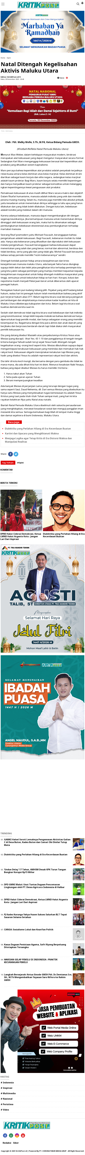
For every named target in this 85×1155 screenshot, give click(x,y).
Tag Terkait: (8, 462)
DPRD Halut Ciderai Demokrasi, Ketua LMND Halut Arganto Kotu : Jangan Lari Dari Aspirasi (20, 536)
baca (60, 78)
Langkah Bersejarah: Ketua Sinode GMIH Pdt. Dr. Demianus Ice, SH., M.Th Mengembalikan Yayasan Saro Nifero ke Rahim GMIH (38, 977)
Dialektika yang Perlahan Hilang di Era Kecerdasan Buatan (38, 428)
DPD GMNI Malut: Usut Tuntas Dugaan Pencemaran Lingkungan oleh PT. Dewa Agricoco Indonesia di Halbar (34, 886)
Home (3, 58)
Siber (16, 1142)
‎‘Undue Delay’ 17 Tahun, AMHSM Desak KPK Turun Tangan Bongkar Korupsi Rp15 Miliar (35, 871)
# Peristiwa (7, 1104)
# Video (5, 1109)
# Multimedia (8, 1093)
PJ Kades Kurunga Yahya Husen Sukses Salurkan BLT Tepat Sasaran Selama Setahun (35, 916)
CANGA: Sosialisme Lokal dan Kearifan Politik (28, 929)
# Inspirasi (6, 1087)
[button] (82, 2)
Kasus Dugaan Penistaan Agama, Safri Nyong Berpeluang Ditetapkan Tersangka (35, 946)
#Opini (20, 462)
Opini (9, 58)
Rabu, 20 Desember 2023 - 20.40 (12, 79)
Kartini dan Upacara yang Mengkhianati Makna (32, 433)
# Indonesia (7, 1082)
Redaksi (7, 1142)
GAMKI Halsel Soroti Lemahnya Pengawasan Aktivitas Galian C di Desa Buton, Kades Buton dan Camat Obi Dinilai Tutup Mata (37, 842)
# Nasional (6, 1098)
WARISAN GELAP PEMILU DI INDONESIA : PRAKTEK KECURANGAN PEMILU (30, 961)
